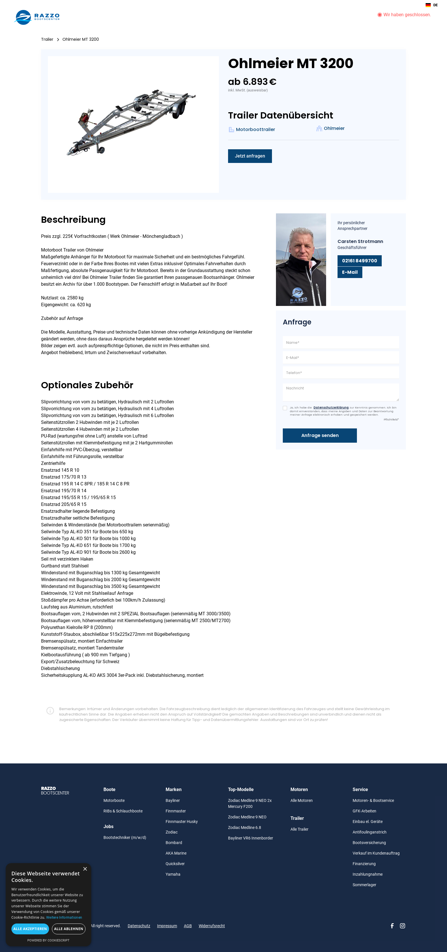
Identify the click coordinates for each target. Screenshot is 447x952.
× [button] (85, 869)
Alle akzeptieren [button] (30, 928)
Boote (187, 17)
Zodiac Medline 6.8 (244, 827)
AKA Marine (176, 853)
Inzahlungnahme (368, 874)
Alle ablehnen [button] (68, 928)
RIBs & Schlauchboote (123, 811)
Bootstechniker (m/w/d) (124, 837)
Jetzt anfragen (250, 156)
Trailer (229, 17)
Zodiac (172, 832)
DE (432, 5)
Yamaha (173, 874)
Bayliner (173, 800)
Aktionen (299, 17)
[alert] (48, 904)
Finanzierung (364, 863)
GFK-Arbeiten (364, 811)
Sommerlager (364, 884)
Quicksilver (175, 863)
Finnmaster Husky (182, 821)
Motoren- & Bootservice (373, 800)
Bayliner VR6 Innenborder (250, 838)
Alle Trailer (299, 829)
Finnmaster (176, 811)
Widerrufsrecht (212, 926)
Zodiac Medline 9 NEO (247, 817)
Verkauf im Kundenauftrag (376, 853)
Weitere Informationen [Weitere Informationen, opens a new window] (64, 918)
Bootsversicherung (369, 842)
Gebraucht (277, 17)
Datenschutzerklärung (331, 407)
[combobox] (431, 5)
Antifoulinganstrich (370, 832)
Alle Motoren (301, 800)
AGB (188, 926)
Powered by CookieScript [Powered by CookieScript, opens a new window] (48, 940)
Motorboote (114, 800)
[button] (190, 17)
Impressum (167, 926)
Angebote (248, 17)
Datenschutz (139, 926)
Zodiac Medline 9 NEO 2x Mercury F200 (250, 803)
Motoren (211, 17)
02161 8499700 (359, 261)
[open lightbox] (133, 124)
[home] (36, 17)
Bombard (174, 842)
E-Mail (350, 272)
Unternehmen (355, 17)
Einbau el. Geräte (368, 821)
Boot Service (322, 17)
